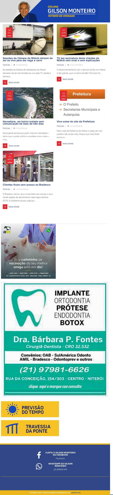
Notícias (6, 65)
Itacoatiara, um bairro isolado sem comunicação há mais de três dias (23, 122)
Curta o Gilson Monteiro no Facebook (60, 453)
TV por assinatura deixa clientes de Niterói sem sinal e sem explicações (78, 59)
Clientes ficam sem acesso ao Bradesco (26, 184)
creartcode (76, 493)
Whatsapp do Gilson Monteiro (60, 464)
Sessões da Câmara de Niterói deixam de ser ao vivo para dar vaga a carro (28, 59)
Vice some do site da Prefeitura (76, 121)
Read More (14, 82)
